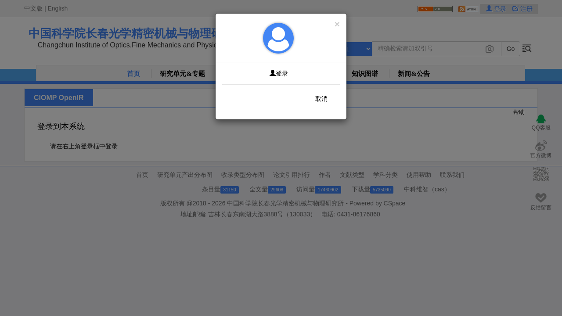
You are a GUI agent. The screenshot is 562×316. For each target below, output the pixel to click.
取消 (321, 98)
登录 (279, 73)
